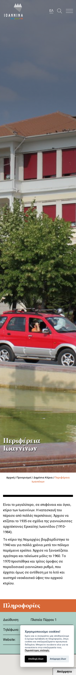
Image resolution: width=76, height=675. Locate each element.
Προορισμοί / (25, 477)
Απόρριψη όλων (58, 659)
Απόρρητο (64, 671)
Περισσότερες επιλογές (37, 650)
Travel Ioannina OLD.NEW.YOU (13, 11)
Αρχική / (11, 477)
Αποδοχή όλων (36, 659)
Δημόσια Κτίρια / (44, 477)
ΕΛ (51, 11)
